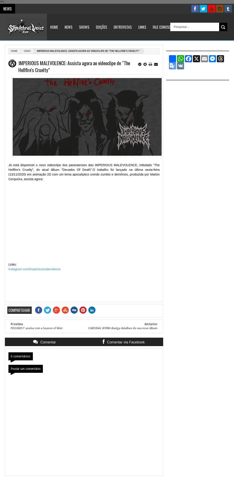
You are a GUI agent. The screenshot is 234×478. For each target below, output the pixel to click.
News (68, 27)
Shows (84, 27)
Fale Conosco (163, 27)
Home (54, 27)
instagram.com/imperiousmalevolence (34, 269)
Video (27, 51)
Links (142, 27)
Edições (101, 27)
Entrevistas (123, 27)
